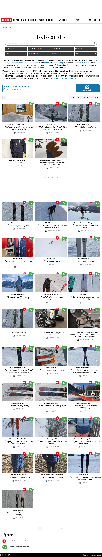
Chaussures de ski (35, 49)
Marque (94, 97)
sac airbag (58, 63)
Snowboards (33, 54)
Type (85, 97)
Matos (4, 27)
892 (21, 97)
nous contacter (96, 555)
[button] (94, 20)
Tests (9, 27)
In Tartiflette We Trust (57, 20)
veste (46, 63)
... (16, 97)
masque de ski (82, 63)
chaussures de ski (19, 63)
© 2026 (85, 555)
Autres (85, 54)
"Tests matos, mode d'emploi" (63, 78)
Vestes (54, 54)
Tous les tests (10, 49)
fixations (34, 63)
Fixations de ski (57, 49)
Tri (72, 97)
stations (25, 20)
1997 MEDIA (6, 555)
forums (33, 20)
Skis (7, 54)
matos (41, 20)
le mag (16, 20)
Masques (78, 49)
